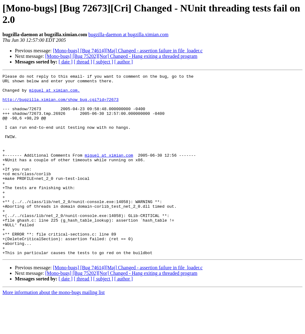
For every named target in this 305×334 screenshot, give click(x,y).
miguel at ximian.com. (54, 94)
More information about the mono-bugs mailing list (53, 328)
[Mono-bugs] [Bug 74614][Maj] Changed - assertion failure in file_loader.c (128, 50)
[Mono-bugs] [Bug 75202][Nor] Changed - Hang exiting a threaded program (121, 56)
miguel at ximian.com (109, 172)
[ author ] (123, 61)
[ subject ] (103, 61)
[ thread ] (83, 61)
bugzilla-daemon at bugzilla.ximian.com (128, 34)
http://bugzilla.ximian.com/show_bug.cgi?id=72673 (60, 105)
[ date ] (66, 61)
